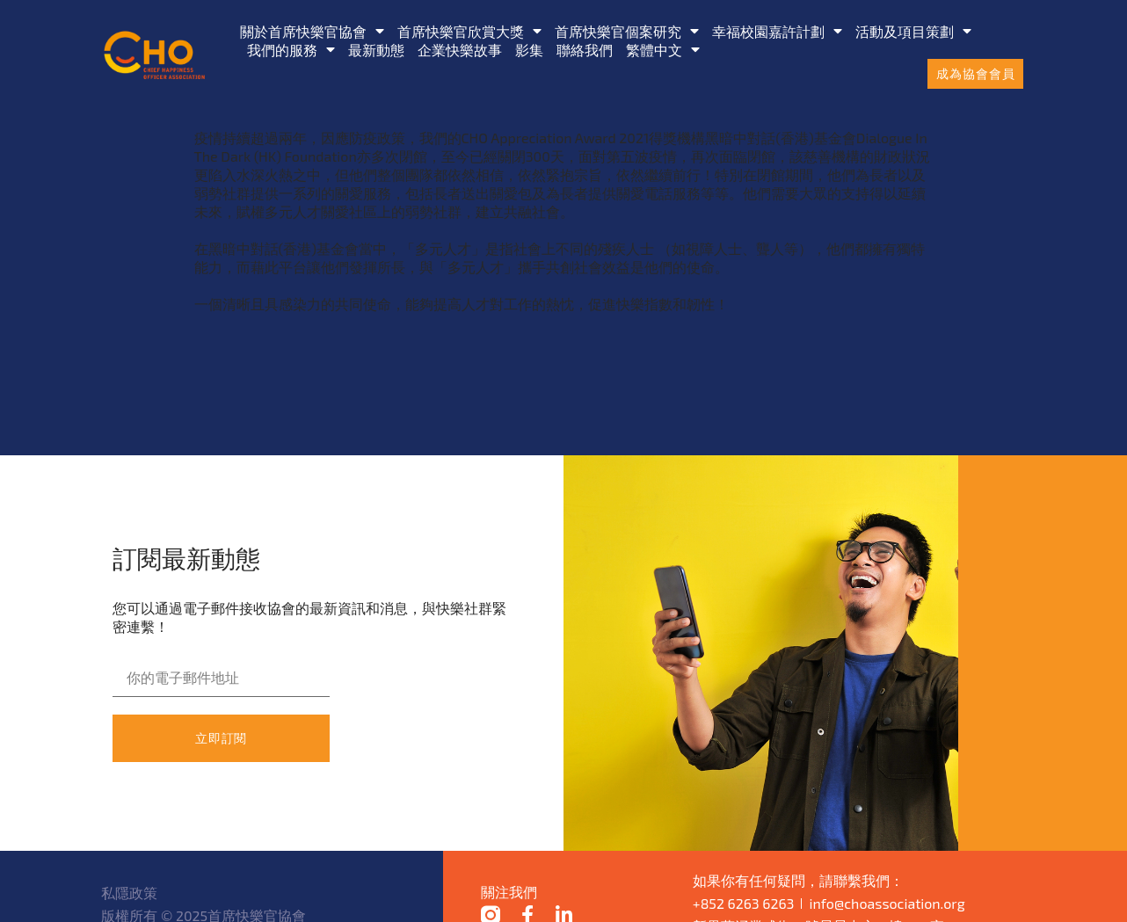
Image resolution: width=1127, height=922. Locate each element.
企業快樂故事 (460, 49)
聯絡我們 (584, 49)
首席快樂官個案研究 (627, 31)
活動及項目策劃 (913, 31)
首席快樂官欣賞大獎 (469, 31)
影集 (529, 49)
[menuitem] (663, 49)
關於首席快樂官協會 (312, 31)
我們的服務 (291, 49)
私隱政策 (129, 892)
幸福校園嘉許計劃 (777, 31)
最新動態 (376, 49)
